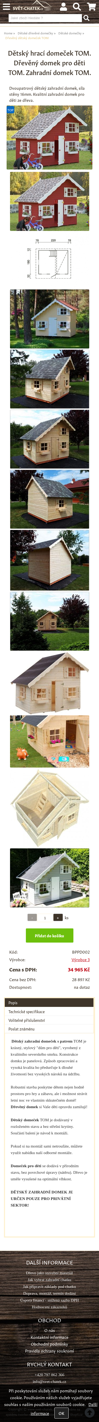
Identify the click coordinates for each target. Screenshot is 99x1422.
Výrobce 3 (81, 959)
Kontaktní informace (49, 1337)
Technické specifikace (26, 1011)
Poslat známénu (21, 1028)
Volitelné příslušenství (26, 1020)
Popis (12, 1002)
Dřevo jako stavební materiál (49, 1273)
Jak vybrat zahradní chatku (49, 1279)
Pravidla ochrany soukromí (49, 1350)
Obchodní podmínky (49, 1343)
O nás (49, 1330)
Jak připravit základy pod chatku (49, 1286)
